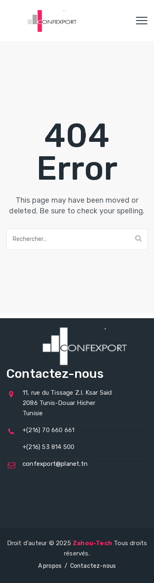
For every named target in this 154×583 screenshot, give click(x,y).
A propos (50, 565)
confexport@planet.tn (55, 463)
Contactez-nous (93, 565)
